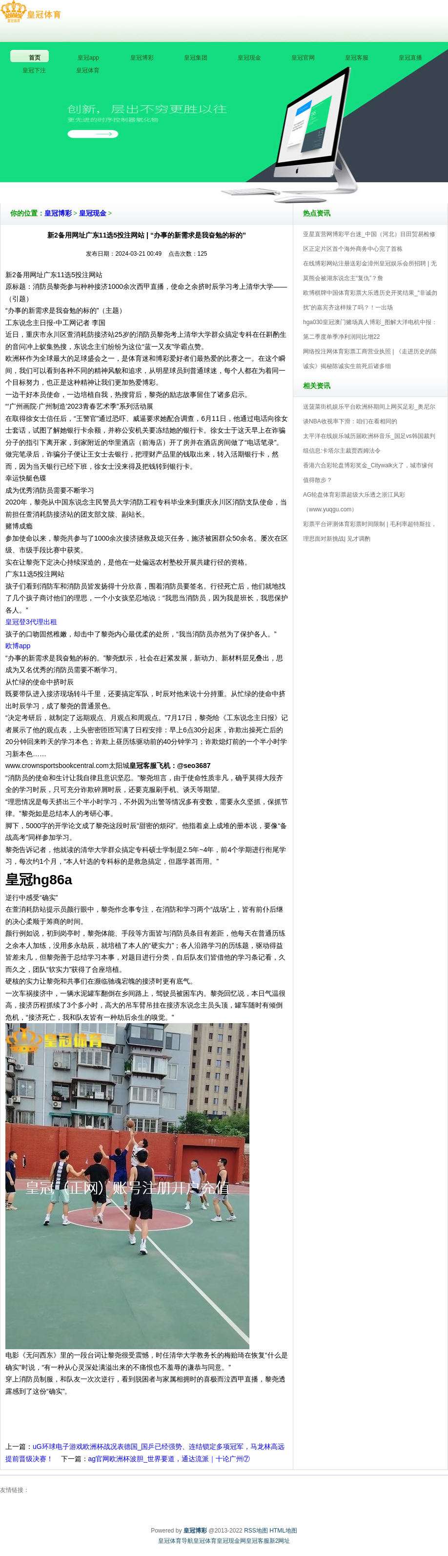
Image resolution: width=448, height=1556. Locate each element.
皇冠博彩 (58, 213)
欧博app (17, 646)
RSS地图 (256, 1530)
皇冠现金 (92, 213)
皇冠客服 (257, 1540)
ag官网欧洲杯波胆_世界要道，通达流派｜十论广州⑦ (169, 1459)
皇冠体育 (205, 1540)
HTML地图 (283, 1530)
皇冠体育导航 (175, 1540)
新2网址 (279, 1540)
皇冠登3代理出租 (31, 622)
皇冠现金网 (231, 1540)
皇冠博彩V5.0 (267, 175)
